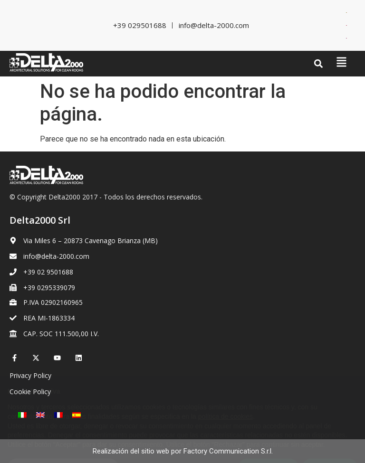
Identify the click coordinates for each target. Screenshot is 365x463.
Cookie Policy (30, 391)
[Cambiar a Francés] (346, 38)
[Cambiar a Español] (76, 414)
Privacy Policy (30, 375)
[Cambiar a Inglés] (346, 25)
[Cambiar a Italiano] (346, 12)
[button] (319, 64)
